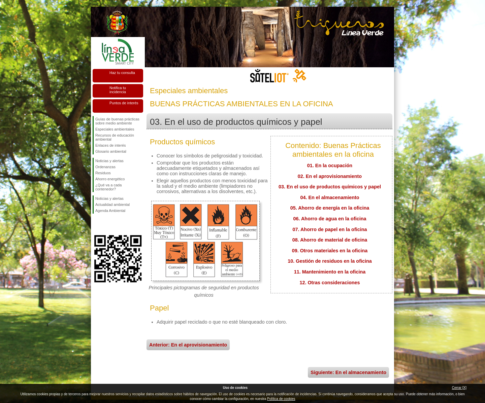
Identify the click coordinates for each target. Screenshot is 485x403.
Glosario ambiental (110, 151)
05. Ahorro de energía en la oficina (329, 208)
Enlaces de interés (110, 145)
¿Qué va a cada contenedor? (108, 187)
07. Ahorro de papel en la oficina (330, 229)
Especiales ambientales (114, 129)
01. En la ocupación (329, 165)
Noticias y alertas (109, 161)
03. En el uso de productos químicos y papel (330, 186)
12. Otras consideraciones (329, 282)
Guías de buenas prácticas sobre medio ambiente (117, 121)
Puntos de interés (123, 103)
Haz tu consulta (122, 73)
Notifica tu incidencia (117, 90)
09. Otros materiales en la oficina (330, 250)
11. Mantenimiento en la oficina (330, 271)
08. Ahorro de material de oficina (329, 240)
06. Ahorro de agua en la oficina (329, 218)
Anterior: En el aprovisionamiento (188, 344)
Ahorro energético (110, 179)
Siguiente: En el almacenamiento (348, 372)
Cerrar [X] (459, 388)
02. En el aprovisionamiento (330, 176)
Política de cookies (281, 399)
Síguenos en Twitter (108, 224)
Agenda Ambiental (110, 211)
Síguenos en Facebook (97, 224)
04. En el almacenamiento (329, 197)
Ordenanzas (105, 167)
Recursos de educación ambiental (114, 137)
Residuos (103, 173)
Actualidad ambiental (112, 205)
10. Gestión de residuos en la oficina (330, 261)
